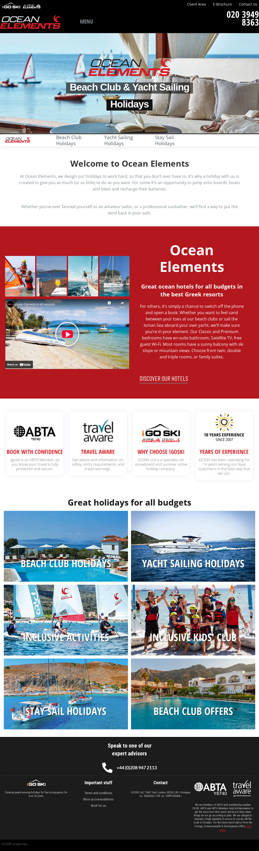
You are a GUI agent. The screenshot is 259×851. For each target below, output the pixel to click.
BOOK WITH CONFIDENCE (53, 450)
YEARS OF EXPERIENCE (205, 450)
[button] (67, 334)
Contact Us (248, 4)
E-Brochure (222, 4)
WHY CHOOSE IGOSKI (155, 450)
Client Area (196, 4)
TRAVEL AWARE (104, 450)
